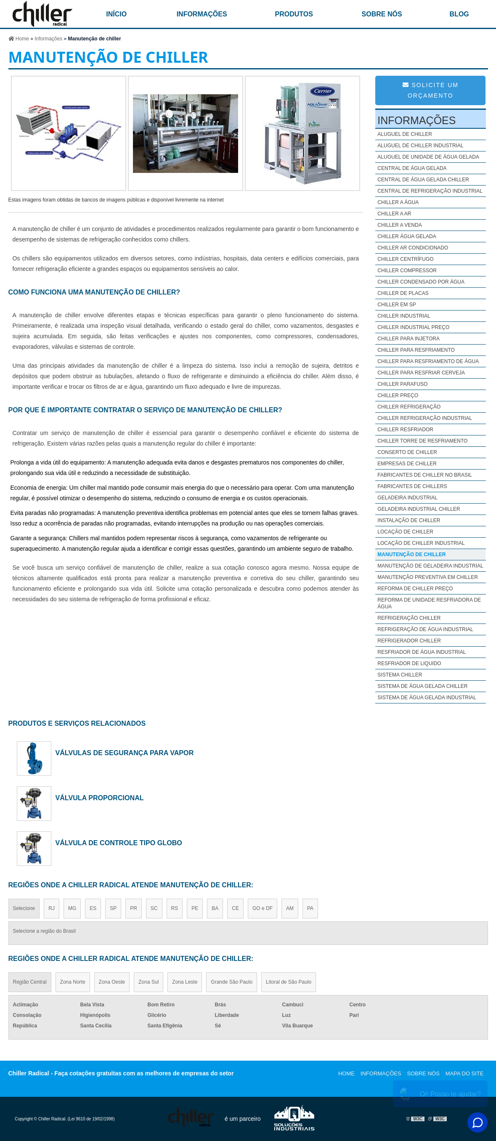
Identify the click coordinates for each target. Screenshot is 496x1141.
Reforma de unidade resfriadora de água (429, 603)
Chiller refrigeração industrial (424, 418)
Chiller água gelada (406, 236)
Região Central (30, 982)
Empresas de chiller (407, 464)
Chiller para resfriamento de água (428, 361)
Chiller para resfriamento (416, 350)
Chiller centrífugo (405, 259)
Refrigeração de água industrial (425, 629)
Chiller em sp (396, 305)
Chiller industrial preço (413, 327)
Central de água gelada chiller (423, 180)
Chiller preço (397, 395)
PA (310, 908)
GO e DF (262, 908)
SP (113, 908)
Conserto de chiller (407, 452)
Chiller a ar (394, 214)
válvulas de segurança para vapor (125, 752)
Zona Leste (184, 982)
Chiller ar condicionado (412, 248)
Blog (459, 14)
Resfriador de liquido (409, 663)
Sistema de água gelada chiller (422, 686)
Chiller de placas (402, 293)
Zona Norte (72, 982)
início (116, 14)
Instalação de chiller (408, 520)
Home (346, 1073)
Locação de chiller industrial (420, 543)
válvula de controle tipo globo (119, 842)
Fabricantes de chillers (412, 486)
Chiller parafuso (402, 384)
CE (235, 908)
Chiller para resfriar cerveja (421, 373)
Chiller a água (398, 202)
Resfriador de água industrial (421, 652)
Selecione (24, 908)
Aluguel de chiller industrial (420, 146)
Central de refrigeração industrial (430, 191)
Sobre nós (382, 14)
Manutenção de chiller (411, 554)
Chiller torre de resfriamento (422, 441)
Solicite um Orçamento (431, 90)
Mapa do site (465, 1073)
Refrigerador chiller (409, 641)
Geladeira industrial (407, 498)
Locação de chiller (405, 532)
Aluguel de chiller (404, 134)
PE (194, 908)
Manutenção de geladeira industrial (430, 566)
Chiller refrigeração (408, 407)
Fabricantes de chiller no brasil (424, 475)
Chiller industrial (403, 316)
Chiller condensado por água (420, 282)
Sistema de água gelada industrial (426, 698)
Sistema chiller (399, 675)
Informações (202, 14)
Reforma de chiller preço (415, 589)
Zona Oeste (112, 982)
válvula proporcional (100, 797)
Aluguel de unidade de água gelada (428, 157)
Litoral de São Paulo (288, 982)
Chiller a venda (399, 225)
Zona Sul (148, 982)
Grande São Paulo (231, 982)
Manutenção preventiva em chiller (427, 577)
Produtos (294, 14)
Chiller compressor (407, 270)
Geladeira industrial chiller (418, 509)
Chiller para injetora (408, 339)
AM (290, 908)
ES (93, 908)
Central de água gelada (411, 168)
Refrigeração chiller (408, 618)
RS (174, 908)
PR (133, 908)
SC (154, 908)
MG (72, 908)
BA (215, 908)
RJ (51, 908)
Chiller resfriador (405, 430)
